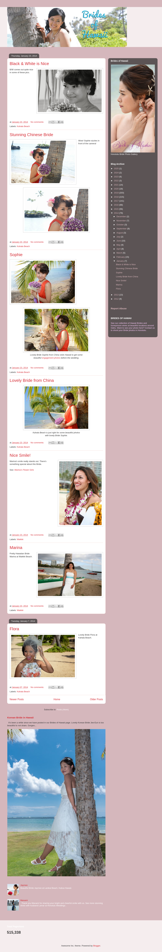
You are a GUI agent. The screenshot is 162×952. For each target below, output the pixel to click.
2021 (116, 185)
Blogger (96, 946)
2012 (116, 299)
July (118, 237)
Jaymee (24, 885)
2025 (116, 168)
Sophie (16, 254)
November (121, 220)
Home (57, 699)
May (118, 245)
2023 (116, 176)
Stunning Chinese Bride (31, 134)
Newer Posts (17, 699)
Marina (16, 547)
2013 (116, 295)
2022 (116, 180)
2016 (116, 205)
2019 (116, 193)
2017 (116, 201)
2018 (116, 197)
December (121, 216)
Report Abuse (119, 308)
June (119, 241)
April (118, 249)
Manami (24, 900)
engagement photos (51, 358)
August (119, 233)
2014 (116, 213)
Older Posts (96, 699)
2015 (116, 209)
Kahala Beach (23, 126)
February (120, 257)
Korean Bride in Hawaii (20, 717)
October (120, 224)
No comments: (37, 122)
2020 (116, 189)
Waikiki (20, 539)
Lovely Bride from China (32, 380)
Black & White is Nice (29, 63)
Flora (14, 628)
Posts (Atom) (63, 709)
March (119, 253)
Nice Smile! (20, 455)
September (121, 228)
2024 (116, 172)
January (120, 261)
